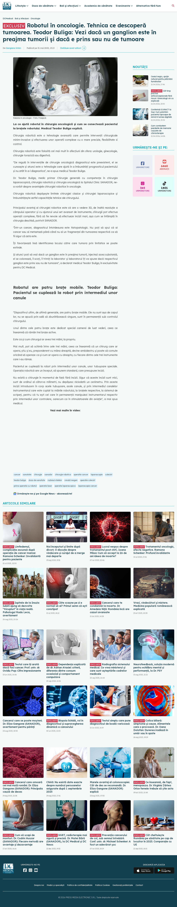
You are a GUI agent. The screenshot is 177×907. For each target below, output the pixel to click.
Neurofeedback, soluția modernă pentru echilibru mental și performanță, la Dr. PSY (153, 667)
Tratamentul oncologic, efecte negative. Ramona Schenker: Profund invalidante (153, 550)
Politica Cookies (102, 885)
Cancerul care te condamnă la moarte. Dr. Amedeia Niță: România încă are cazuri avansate (109, 607)
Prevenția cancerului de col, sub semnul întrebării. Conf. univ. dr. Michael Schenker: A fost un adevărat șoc (110, 840)
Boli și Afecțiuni (22, 18)
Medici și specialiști (55, 885)
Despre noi (39, 885)
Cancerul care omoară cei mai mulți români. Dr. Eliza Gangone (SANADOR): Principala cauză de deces (23, 787)
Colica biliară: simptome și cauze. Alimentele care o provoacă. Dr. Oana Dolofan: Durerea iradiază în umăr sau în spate (151, 727)
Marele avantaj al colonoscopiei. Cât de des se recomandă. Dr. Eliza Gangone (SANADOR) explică (110, 787)
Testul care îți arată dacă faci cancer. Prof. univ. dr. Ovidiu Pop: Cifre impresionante (22, 667)
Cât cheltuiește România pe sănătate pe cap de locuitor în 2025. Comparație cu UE (153, 840)
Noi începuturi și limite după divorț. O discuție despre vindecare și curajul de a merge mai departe (65, 551)
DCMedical (8, 18)
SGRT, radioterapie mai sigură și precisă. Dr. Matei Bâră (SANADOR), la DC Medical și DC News (66, 840)
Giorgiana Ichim (13, 48)
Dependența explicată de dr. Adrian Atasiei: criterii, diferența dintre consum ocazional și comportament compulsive (66, 671)
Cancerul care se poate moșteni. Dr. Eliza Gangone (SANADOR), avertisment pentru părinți (22, 724)
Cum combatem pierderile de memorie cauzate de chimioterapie (161, 129)
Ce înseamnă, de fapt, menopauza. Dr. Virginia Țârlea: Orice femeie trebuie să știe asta (153, 785)
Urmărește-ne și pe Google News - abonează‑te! (44, 493)
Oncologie (35, 18)
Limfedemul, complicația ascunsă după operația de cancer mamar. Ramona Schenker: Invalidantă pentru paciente (22, 553)
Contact (139, 885)
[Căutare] (173, 5)
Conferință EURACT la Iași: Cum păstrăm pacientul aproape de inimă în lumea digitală (161, 113)
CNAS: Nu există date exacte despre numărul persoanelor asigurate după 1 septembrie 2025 (64, 787)
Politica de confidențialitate (79, 885)
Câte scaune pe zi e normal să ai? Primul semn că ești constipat (66, 606)
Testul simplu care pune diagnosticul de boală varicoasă (110, 722)
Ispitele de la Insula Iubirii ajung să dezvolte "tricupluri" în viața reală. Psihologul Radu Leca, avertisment (21, 609)
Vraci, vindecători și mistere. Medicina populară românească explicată (152, 606)
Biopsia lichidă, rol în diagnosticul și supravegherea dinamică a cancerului (64, 724)
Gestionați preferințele (123, 885)
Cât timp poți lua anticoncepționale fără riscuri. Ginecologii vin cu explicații (162, 95)
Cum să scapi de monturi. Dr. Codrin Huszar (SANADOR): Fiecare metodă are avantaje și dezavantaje (23, 840)
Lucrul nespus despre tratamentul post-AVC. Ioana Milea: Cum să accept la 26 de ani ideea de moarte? (109, 551)
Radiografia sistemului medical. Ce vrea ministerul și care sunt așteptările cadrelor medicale (110, 669)
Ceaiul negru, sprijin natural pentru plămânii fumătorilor (161, 79)
